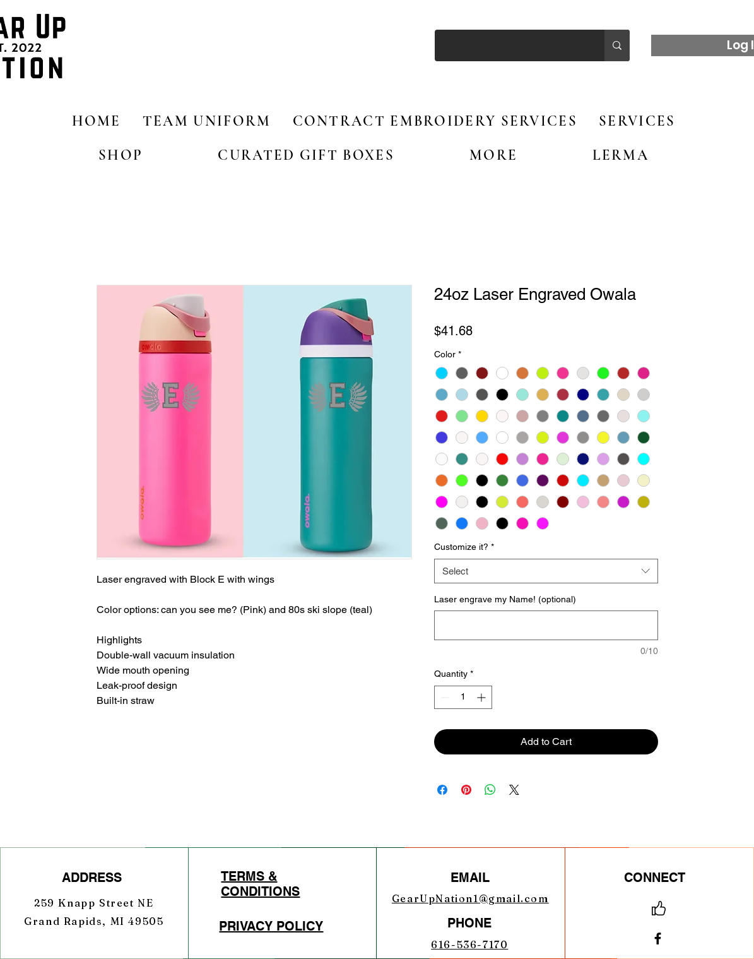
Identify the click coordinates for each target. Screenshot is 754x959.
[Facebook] (658, 938)
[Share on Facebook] (442, 789)
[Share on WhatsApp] (490, 789)
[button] (120, 155)
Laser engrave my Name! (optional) (505, 599)
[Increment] (482, 697)
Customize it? (464, 547)
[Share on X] (514, 789)
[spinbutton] (463, 697)
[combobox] (546, 571)
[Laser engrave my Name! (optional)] (546, 625)
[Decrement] (444, 697)
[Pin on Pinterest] (466, 789)
